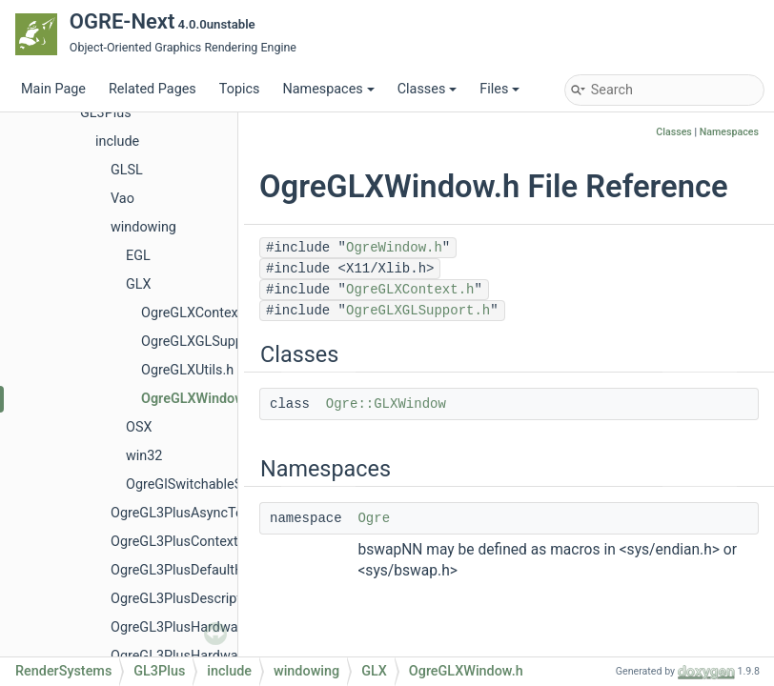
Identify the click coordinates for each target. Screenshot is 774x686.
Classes (427, 89)
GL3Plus (106, 113)
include (117, 141)
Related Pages (152, 89)
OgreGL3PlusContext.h (180, 542)
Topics (239, 89)
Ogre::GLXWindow (386, 404)
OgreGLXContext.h (197, 313)
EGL (138, 256)
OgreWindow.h (394, 247)
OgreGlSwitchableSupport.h (210, 484)
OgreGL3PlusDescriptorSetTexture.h (220, 599)
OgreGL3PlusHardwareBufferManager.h (231, 627)
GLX (139, 284)
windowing (143, 227)
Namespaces (328, 89)
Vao (122, 199)
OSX (139, 427)
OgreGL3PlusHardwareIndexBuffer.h (221, 656)
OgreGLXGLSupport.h (206, 341)
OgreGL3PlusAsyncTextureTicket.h (216, 513)
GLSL (127, 170)
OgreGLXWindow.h (198, 399)
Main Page (53, 89)
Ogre (373, 518)
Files (499, 89)
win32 (144, 456)
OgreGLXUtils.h (187, 370)
